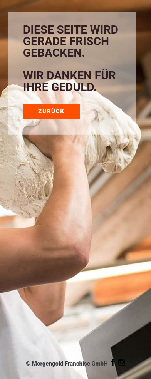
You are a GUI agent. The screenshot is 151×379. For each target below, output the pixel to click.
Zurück (51, 111)
